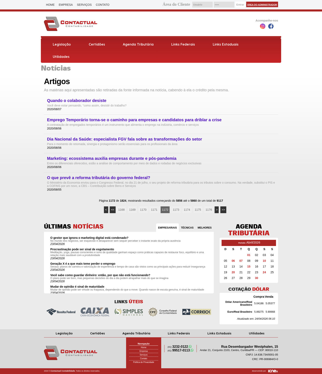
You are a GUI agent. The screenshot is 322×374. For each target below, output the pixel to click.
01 (249, 255)
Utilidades (61, 57)
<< (112, 209)
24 (264, 272)
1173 (176, 209)
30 (256, 278)
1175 (198, 209)
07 (241, 260)
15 (249, 266)
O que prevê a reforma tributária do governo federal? (98, 178)
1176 (209, 209)
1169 (132, 209)
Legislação (62, 44)
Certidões (97, 44)
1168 (121, 209)
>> (223, 209)
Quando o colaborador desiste (76, 100)
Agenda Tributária (138, 44)
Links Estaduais (225, 44)
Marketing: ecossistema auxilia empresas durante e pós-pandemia (111, 158)
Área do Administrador (262, 4)
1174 (187, 209)
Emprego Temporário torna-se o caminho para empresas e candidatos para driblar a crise (134, 120)
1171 (154, 209)
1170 (143, 209)
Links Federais (183, 44)
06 (233, 260)
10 (264, 260)
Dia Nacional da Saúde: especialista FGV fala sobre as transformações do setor (124, 139)
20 (233, 272)
